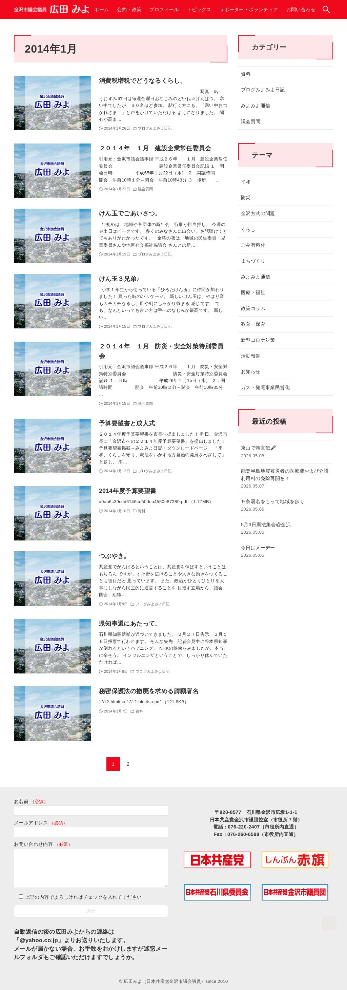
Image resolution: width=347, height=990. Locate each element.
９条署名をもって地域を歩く (285, 506)
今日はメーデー (285, 552)
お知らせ (251, 371)
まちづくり (253, 261)
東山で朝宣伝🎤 (285, 452)
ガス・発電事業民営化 (265, 387)
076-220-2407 (244, 827)
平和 (246, 182)
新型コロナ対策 (258, 340)
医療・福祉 (253, 292)
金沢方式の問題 (258, 213)
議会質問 (251, 121)
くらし (248, 229)
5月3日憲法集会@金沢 (285, 529)
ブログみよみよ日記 (263, 89)
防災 (246, 197)
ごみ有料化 (253, 245)
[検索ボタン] (326, 9)
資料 (246, 74)
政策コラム (253, 308)
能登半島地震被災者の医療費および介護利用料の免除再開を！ (285, 479)
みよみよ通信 (255, 105)
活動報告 (251, 356)
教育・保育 (253, 324)
